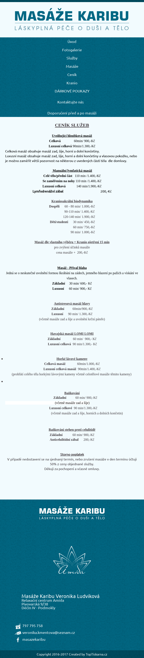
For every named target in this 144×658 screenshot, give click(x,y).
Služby (72, 58)
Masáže (72, 66)
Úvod (72, 41)
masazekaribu (33, 639)
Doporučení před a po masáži (72, 113)
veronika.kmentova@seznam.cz (48, 632)
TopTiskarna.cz (96, 654)
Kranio (72, 83)
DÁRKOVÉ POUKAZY (72, 91)
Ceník (72, 74)
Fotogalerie (72, 50)
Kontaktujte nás (70, 102)
